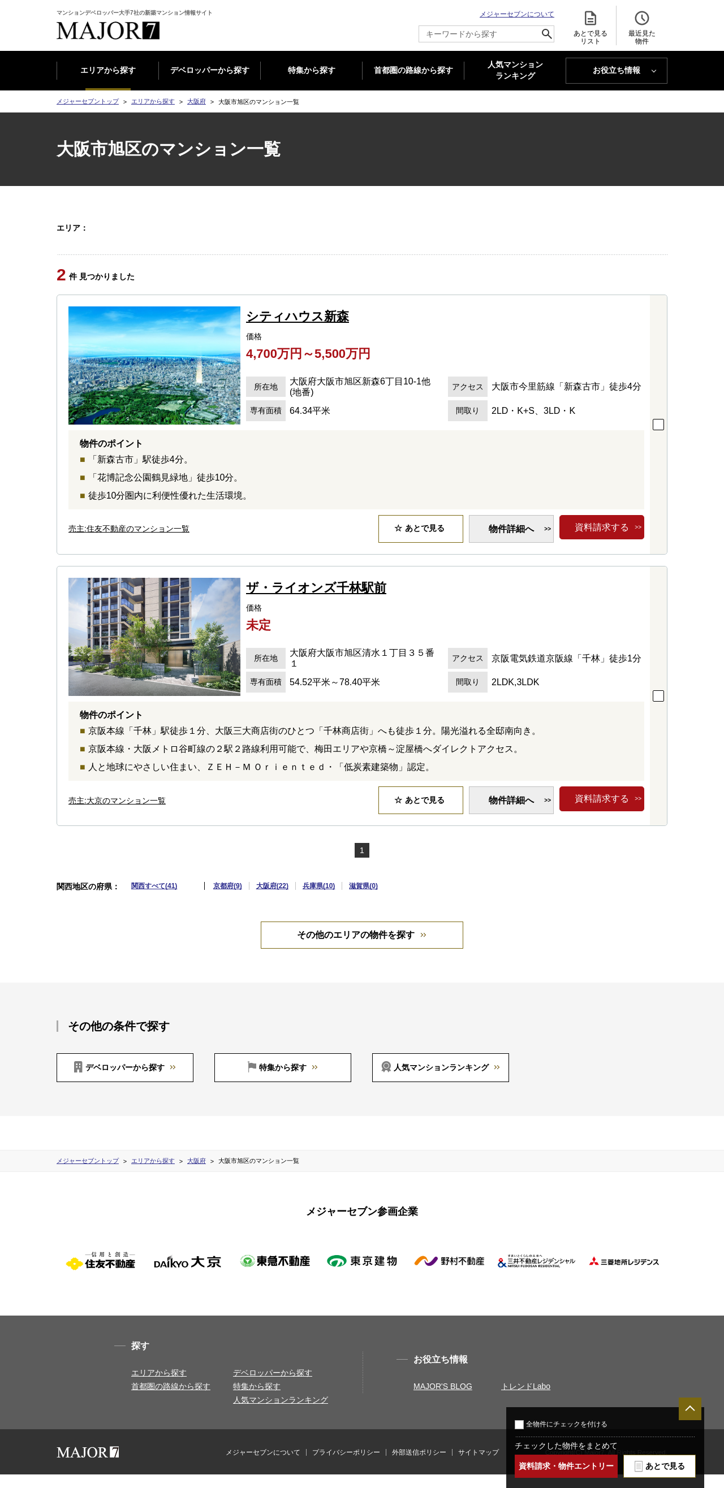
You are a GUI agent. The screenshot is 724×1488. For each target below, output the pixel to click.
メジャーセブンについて (517, 14)
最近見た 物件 (642, 27)
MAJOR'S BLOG (442, 1399)
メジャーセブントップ (88, 101)
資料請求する (602, 542)
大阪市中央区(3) (538, 227)
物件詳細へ (511, 542)
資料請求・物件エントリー (566, 1465)
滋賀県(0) (363, 899)
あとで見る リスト (590, 27)
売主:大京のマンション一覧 (117, 814)
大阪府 (196, 101)
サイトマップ (478, 1466)
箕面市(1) (281, 241)
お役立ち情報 (616, 70)
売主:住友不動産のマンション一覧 (128, 542)
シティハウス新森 (297, 330)
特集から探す (311, 70)
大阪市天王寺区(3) (273, 227)
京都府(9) (227, 899)
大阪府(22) (272, 899)
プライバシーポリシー (346, 1466)
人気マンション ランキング (515, 71)
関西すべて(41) (154, 899)
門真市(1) (324, 241)
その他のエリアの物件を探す (356, 948)
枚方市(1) (196, 241)
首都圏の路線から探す (413, 70)
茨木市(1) (239, 241)
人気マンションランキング (441, 1080)
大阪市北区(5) (479, 227)
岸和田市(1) (595, 227)
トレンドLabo (525, 1399)
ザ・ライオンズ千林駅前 (316, 601)
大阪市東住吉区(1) (416, 227)
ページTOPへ (690, 1409)
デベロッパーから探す (209, 70)
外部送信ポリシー (419, 1466)
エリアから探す (108, 70)
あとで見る (665, 1465)
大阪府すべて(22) (126, 227)
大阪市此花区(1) (206, 227)
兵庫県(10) (319, 899)
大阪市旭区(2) (344, 227)
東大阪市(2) (371, 241)
